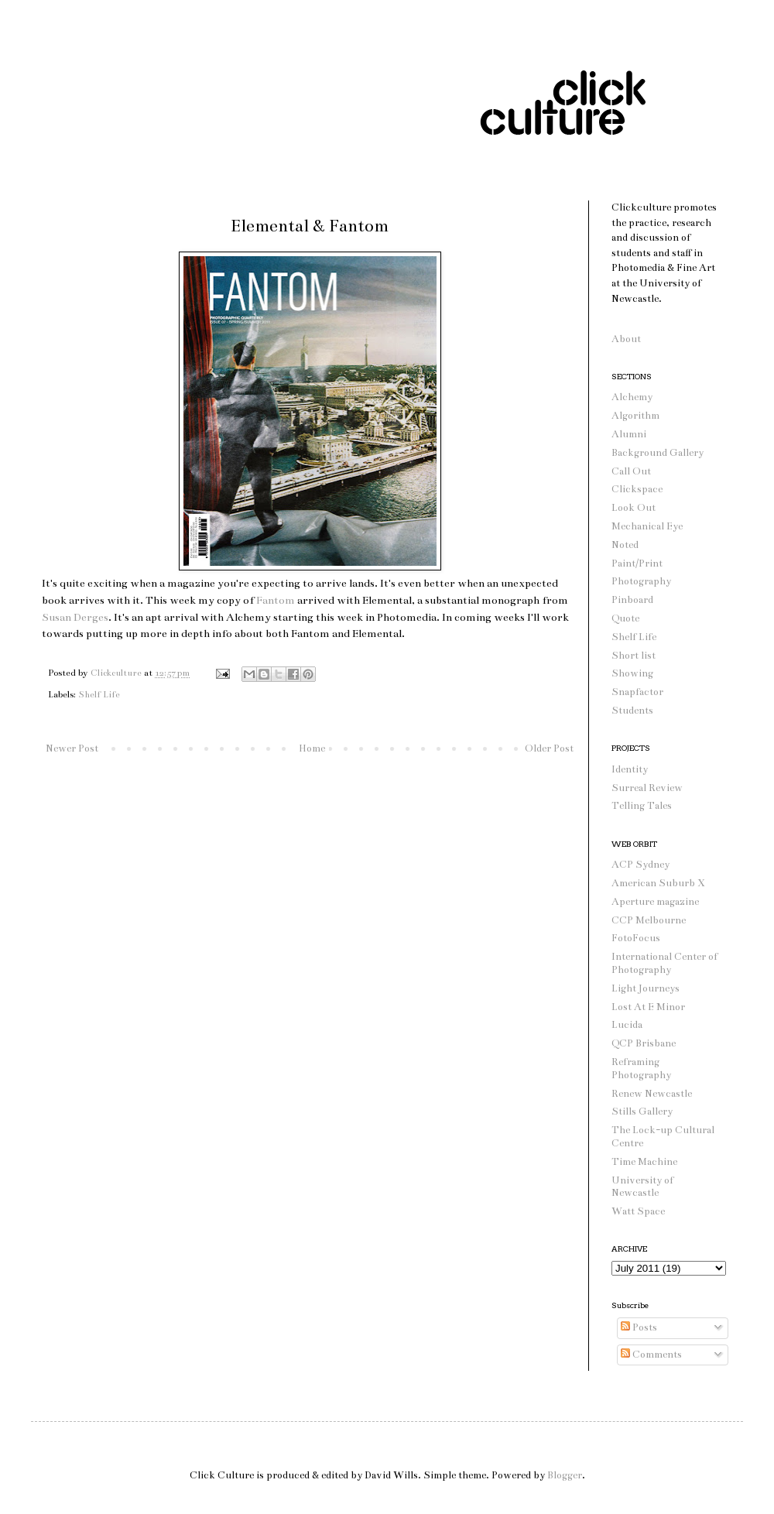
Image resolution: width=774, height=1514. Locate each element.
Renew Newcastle (651, 1094)
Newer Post (72, 748)
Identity (629, 769)
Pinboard (632, 600)
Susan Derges (75, 617)
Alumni (628, 434)
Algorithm (635, 415)
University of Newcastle (642, 1187)
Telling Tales (641, 806)
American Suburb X (658, 883)
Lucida (626, 1025)
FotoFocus (635, 938)
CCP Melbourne (648, 920)
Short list (633, 655)
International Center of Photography (664, 963)
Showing (632, 673)
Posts (639, 1327)
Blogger (564, 1475)
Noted (625, 545)
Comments (651, 1354)
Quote (625, 618)
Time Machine (644, 1162)
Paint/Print (637, 563)
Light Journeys (645, 988)
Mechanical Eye (647, 526)
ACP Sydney (640, 864)
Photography (641, 581)
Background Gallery (657, 453)
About (626, 339)
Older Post (549, 748)
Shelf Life (99, 694)
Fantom (275, 600)
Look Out (633, 508)
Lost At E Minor (648, 1007)
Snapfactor (637, 692)
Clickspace (637, 489)
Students (632, 710)
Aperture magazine (655, 902)
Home (312, 748)
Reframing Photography (641, 1068)
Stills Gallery (642, 1111)
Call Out (631, 471)
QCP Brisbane (643, 1043)
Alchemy (631, 397)
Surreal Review (647, 788)
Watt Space (638, 1211)
